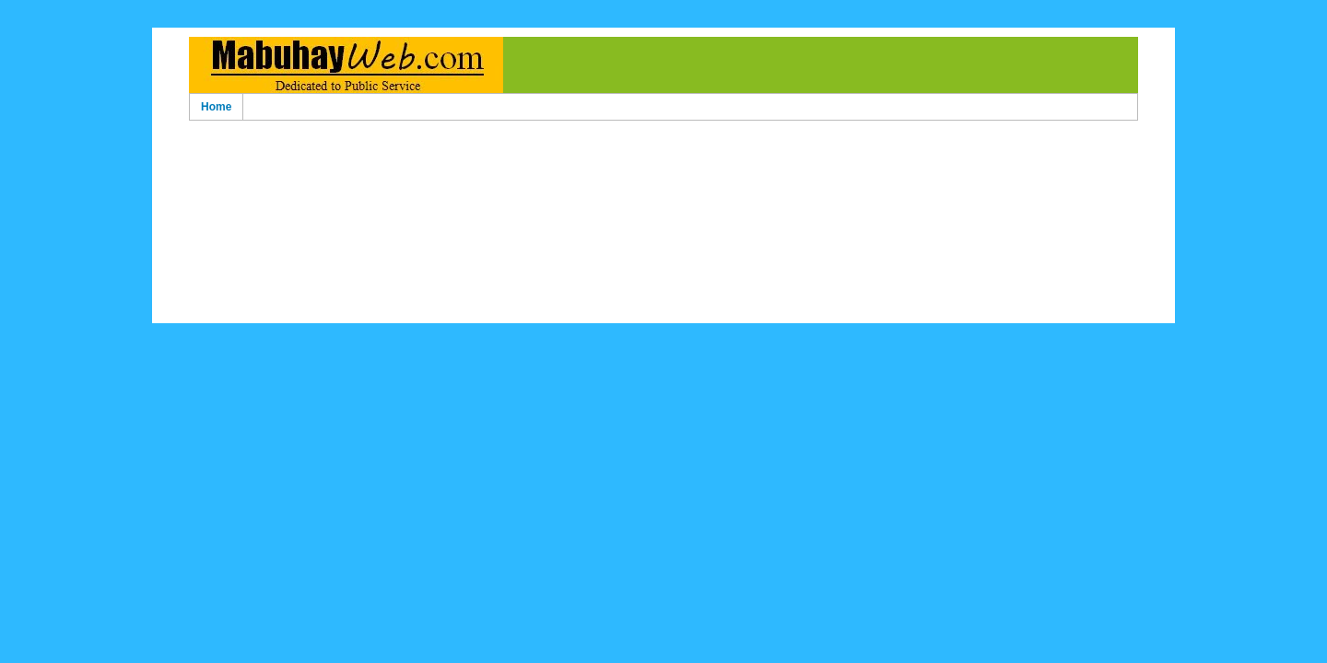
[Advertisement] (663, 155)
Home (216, 106)
